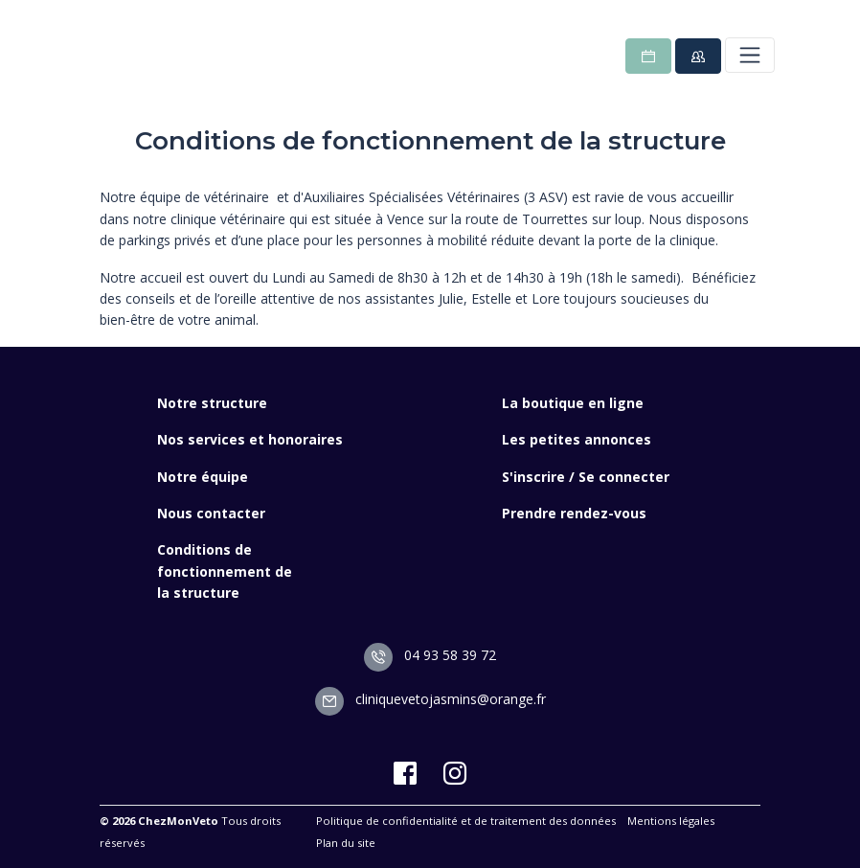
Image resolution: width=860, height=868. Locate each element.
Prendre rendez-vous (574, 513)
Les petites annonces (576, 439)
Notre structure (212, 403)
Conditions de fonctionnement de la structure (224, 571)
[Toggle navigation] (750, 54)
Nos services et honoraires (250, 439)
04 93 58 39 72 (430, 655)
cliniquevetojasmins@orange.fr (430, 699)
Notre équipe (202, 477)
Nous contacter (211, 513)
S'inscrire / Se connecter (585, 477)
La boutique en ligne (573, 403)
